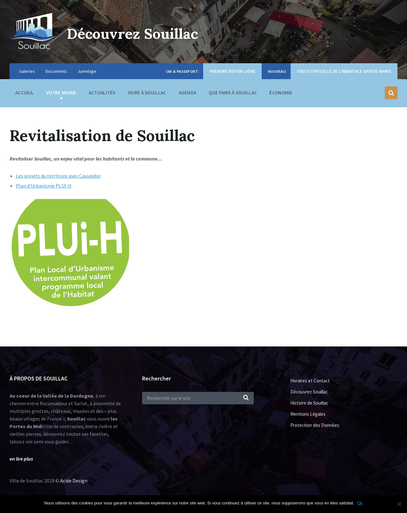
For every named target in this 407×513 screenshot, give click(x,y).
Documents (56, 71)
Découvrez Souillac (137, 33)
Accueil (24, 93)
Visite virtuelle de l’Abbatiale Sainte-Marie (344, 71)
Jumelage (87, 71)
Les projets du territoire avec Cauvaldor (58, 176)
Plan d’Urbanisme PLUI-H (44, 185)
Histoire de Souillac (309, 403)
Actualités (102, 93)
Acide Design (73, 480)
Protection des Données (314, 425)
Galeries (27, 71)
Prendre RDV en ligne (232, 71)
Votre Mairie (61, 94)
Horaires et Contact (310, 381)
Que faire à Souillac (233, 94)
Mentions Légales (308, 414)
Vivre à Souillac (147, 94)
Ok (360, 503)
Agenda (188, 93)
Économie (280, 94)
